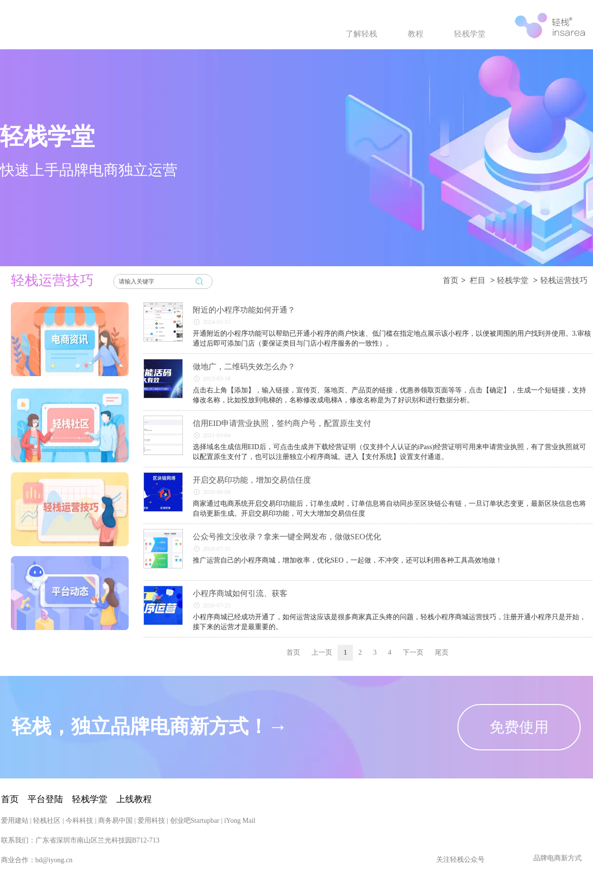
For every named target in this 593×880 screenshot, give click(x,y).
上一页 (322, 652)
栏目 (478, 280)
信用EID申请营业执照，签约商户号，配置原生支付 (282, 423)
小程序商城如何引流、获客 (240, 593)
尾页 (442, 652)
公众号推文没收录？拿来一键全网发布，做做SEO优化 (287, 536)
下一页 (413, 652)
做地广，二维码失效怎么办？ (244, 366)
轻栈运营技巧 (564, 280)
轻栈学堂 (512, 280)
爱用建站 (15, 870)
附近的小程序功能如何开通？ (244, 310)
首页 (450, 280)
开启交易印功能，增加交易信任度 (252, 480)
